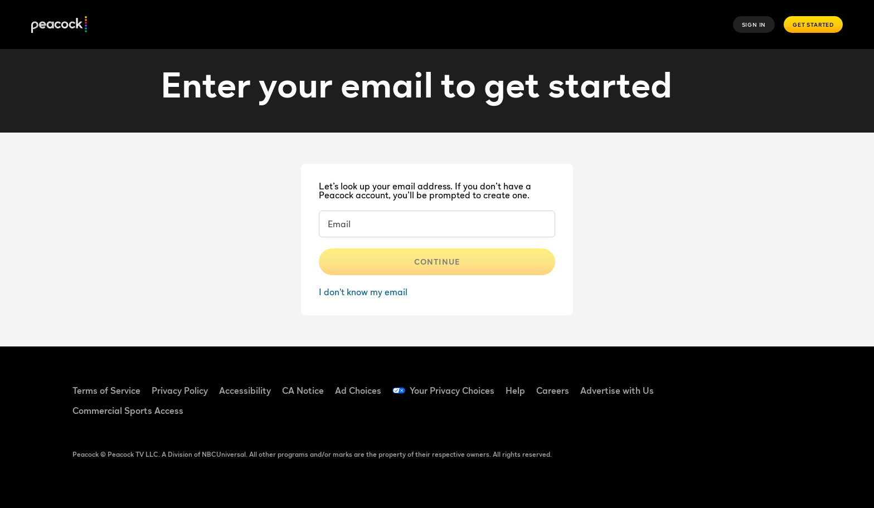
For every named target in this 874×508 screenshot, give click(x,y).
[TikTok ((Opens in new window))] (726, 383)
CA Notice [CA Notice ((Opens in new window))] (303, 390)
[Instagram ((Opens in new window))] (784, 383)
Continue (437, 261)
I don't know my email (363, 291)
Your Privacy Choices (452, 390)
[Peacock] (59, 24)
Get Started (813, 24)
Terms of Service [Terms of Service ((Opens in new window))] (106, 390)
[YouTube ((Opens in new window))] (755, 383)
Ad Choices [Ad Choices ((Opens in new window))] (358, 390)
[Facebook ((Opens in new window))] (697, 383)
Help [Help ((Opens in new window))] (515, 390)
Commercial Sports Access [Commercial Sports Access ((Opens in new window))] (127, 410)
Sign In (754, 24)
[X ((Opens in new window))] (697, 415)
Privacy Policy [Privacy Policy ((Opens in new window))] (180, 390)
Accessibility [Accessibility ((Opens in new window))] (245, 390)
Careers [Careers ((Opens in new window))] (552, 390)
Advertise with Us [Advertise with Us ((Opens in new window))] (617, 390)
